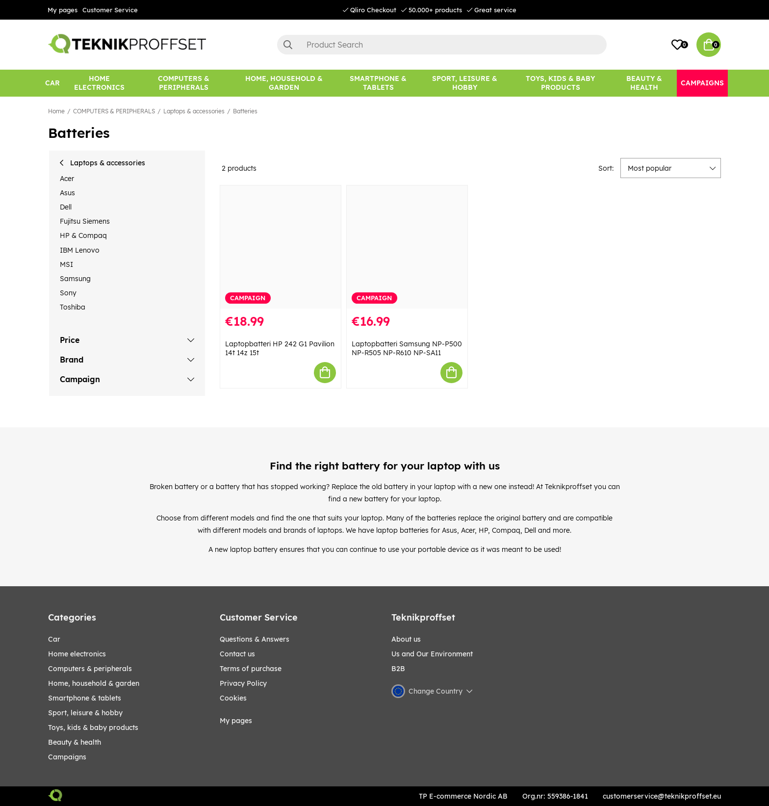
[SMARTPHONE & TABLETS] (378, 83)
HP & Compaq (83, 235)
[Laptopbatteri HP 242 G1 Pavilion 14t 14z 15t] (280, 247)
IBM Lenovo (80, 250)
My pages (62, 10)
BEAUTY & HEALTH (74, 742)
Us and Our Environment (432, 654)
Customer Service (110, 10)
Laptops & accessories (194, 111)
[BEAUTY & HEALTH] (644, 83)
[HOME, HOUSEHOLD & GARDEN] (283, 83)
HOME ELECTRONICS (77, 654)
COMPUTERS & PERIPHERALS (114, 111)
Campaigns (67, 757)
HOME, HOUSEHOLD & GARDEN (93, 683)
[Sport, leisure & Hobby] (465, 83)
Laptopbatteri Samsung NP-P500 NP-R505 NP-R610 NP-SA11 (407, 348)
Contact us (237, 654)
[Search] (442, 44)
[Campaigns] (702, 83)
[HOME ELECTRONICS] (99, 83)
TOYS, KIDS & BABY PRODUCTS (93, 727)
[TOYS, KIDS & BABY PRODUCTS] (560, 83)
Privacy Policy (243, 683)
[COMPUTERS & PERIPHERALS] (183, 83)
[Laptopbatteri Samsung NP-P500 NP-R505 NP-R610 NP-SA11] (407, 247)
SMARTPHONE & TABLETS (84, 698)
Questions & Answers (254, 639)
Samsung (75, 278)
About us (406, 639)
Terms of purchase (251, 668)
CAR (54, 639)
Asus (67, 192)
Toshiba (72, 307)
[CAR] (52, 83)
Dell (66, 207)
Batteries (245, 111)
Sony (68, 292)
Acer (67, 178)
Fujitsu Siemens (85, 221)
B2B (398, 668)
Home (56, 111)
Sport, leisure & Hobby (85, 712)
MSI (66, 264)
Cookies (233, 698)
